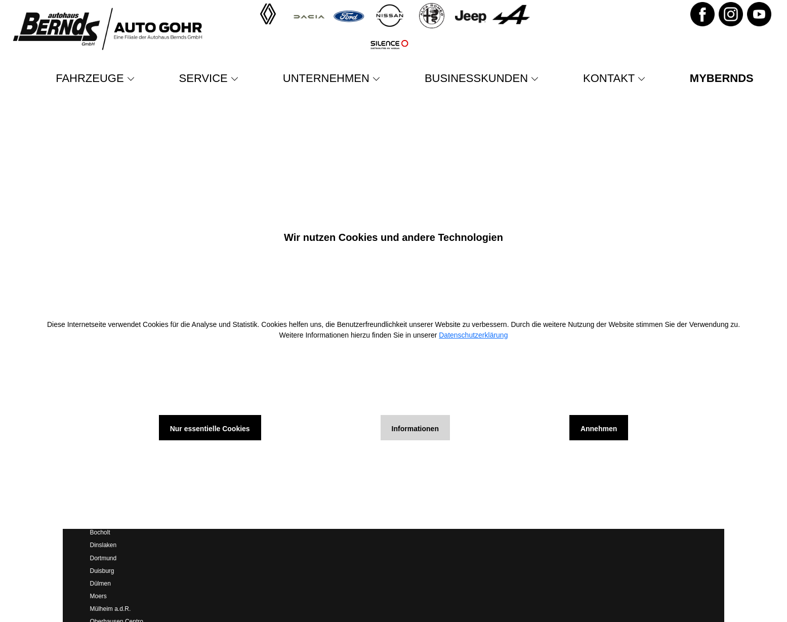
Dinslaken (103, 545)
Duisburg (102, 570)
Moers (98, 596)
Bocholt (100, 532)
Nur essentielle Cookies (210, 429)
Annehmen (599, 429)
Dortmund (103, 558)
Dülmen (100, 583)
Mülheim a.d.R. (110, 608)
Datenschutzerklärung (473, 335)
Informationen (415, 429)
